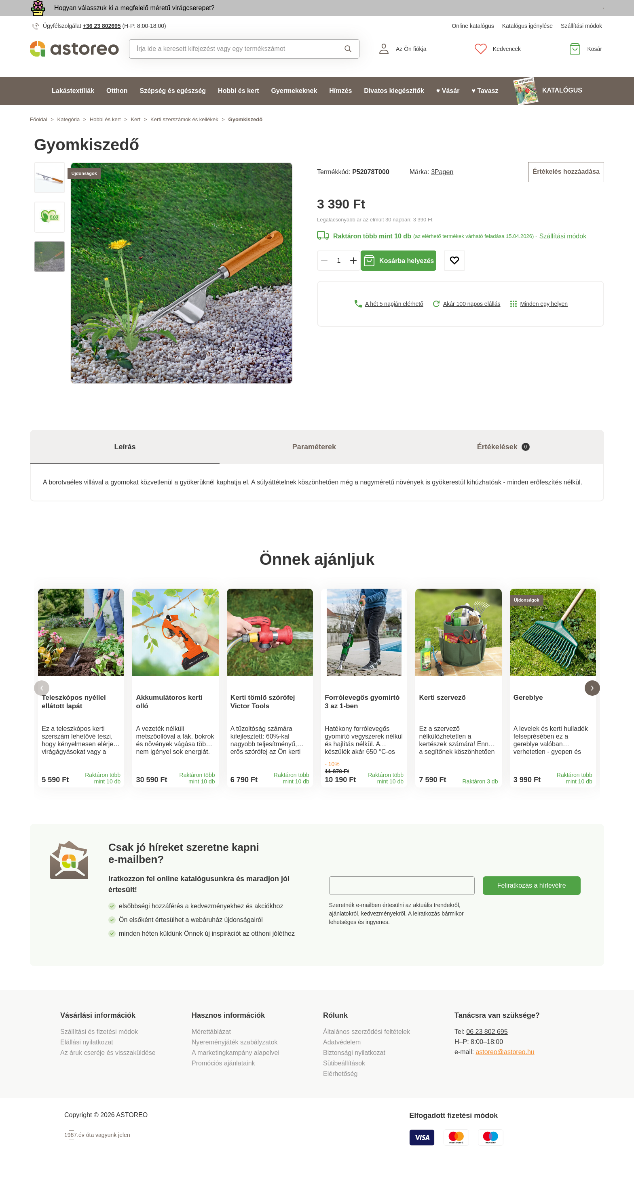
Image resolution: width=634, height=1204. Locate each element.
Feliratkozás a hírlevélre (531, 915)
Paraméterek (314, 465)
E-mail (344, 915)
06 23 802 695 (486, 1061)
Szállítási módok (581, 44)
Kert (135, 138)
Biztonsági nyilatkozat (354, 1082)
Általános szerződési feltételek (366, 1061)
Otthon (116, 109)
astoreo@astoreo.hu (505, 1081)
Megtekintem (557, 17)
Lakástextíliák (73, 109)
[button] (41, 712)
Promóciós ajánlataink (223, 1093)
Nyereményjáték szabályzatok (235, 1072)
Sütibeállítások (344, 1093)
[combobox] (227, 67)
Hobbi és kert (238, 109)
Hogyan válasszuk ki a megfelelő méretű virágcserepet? (134, 17)
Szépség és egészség (172, 109)
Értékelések (503, 465)
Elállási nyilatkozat (86, 1072)
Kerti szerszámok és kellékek (184, 138)
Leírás (124, 465)
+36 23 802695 (102, 44)
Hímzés (340, 109)
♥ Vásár (448, 109)
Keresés (348, 67)
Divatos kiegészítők (394, 109)
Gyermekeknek (294, 109)
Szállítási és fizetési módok (100, 1061)
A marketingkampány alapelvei (235, 1082)
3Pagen (442, 189)
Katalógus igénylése (527, 44)
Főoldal (38, 138)
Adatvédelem (342, 1072)
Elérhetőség (340, 1103)
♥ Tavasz (484, 109)
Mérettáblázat (211, 1061)
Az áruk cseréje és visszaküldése (108, 1082)
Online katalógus (473, 44)
